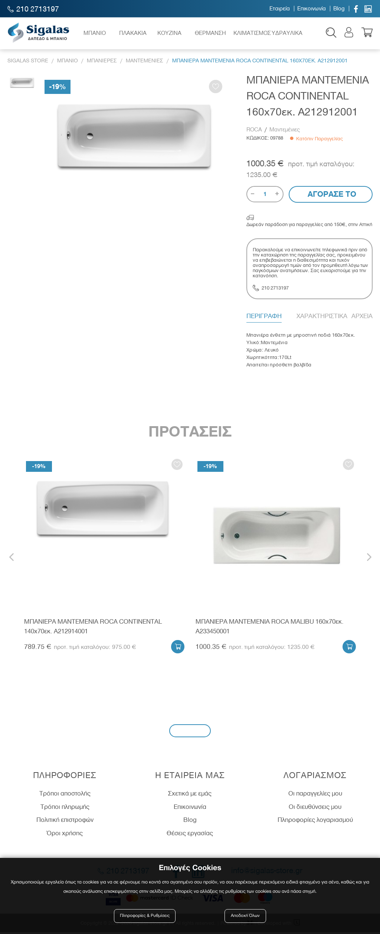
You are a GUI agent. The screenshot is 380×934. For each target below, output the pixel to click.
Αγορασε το (330, 195)
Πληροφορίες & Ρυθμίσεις (145, 916)
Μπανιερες (102, 62)
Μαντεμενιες (144, 62)
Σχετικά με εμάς (190, 795)
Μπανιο (67, 62)
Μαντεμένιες (284, 131)
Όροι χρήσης (65, 835)
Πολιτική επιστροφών (65, 821)
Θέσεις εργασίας (190, 835)
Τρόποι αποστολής (65, 795)
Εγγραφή (190, 732)
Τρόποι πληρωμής (64, 808)
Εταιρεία (279, 8)
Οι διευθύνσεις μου (315, 808)
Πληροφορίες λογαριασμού (315, 821)
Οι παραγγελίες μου (315, 795)
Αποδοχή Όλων (245, 916)
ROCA (254, 131)
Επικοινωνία (311, 8)
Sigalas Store (27, 62)
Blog (339, 8)
